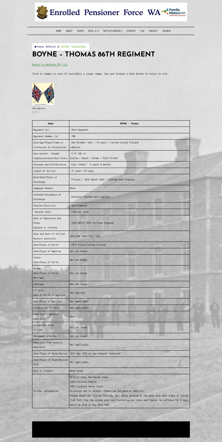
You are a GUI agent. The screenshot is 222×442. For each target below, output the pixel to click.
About (69, 31)
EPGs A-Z (93, 31)
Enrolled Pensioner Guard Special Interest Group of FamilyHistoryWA (102, 424)
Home (58, 31)
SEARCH (166, 31)
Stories (131, 31)
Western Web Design (65, 427)
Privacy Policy (56, 431)
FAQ (142, 31)
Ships (80, 31)
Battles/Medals (112, 31)
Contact (153, 31)
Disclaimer (41, 431)
